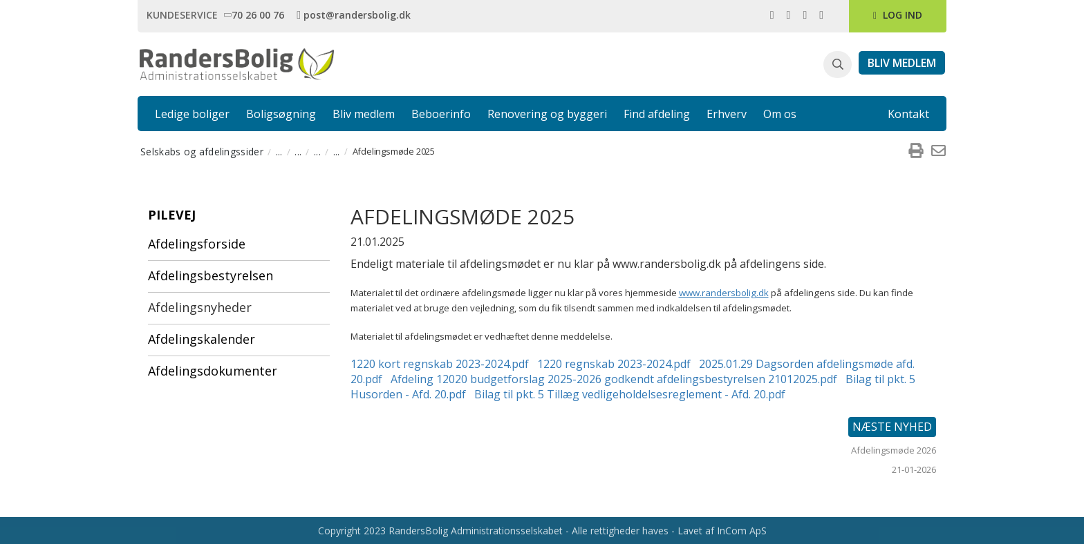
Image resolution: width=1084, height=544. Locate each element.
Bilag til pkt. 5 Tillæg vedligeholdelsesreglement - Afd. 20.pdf (629, 394)
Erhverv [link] (727, 114)
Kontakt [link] (908, 114)
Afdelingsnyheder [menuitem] (200, 307)
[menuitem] (915, 151)
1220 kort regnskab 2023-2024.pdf (440, 363)
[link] (256, 14)
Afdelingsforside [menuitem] (196, 243)
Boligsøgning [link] (281, 114)
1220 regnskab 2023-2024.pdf (614, 363)
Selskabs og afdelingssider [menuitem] (201, 151)
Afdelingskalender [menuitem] (201, 339)
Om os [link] (779, 114)
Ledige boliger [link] (192, 114)
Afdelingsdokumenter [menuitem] (212, 370)
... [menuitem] (279, 151)
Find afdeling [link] (657, 114)
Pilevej (172, 214)
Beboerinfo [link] (441, 114)
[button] (837, 65)
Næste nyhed (892, 426)
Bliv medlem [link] (364, 114)
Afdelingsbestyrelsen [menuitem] (210, 275)
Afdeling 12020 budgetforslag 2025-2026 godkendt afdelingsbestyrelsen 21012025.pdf (614, 379)
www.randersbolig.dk (724, 292)
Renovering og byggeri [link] (547, 114)
